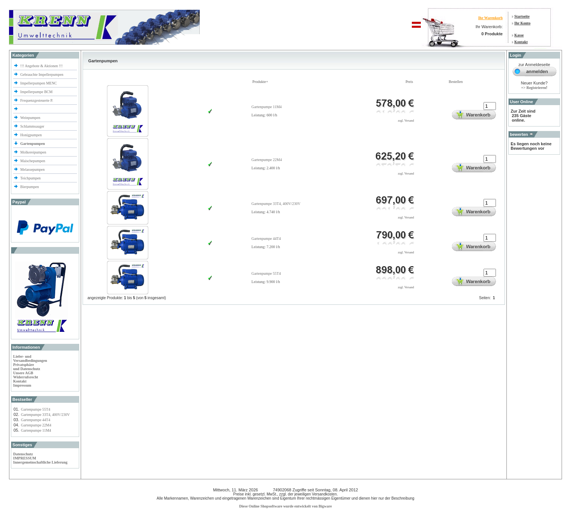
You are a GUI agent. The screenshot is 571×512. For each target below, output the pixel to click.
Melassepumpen (32, 169)
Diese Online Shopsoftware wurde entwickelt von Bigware (285, 506)
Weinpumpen (30, 118)
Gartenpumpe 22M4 (36, 425)
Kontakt (521, 42)
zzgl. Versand (406, 120)
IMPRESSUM (24, 458)
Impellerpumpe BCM (36, 92)
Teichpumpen (30, 178)
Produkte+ (260, 82)
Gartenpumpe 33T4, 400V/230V (45, 415)
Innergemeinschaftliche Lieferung (40, 462)
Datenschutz (23, 454)
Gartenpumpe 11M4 (36, 430)
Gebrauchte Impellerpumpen (41, 74)
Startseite (522, 16)
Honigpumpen (31, 135)
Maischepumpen (32, 161)
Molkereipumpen (33, 152)
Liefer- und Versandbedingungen (30, 358)
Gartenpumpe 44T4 (35, 420)
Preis (409, 82)
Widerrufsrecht (25, 377)
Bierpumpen (29, 187)
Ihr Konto (522, 23)
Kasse (519, 35)
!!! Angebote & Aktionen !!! (41, 66)
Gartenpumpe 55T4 (35, 409)
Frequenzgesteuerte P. (36, 100)
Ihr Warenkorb (490, 18)
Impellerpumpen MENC (38, 83)
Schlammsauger (32, 126)
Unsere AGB (23, 373)
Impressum (22, 385)
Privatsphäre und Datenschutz (26, 367)
